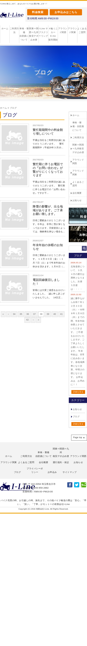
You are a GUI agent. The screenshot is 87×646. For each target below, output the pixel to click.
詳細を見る (78, 392)
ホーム (4, 28)
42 (27, 319)
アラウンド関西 (62, 30)
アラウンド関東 (72, 30)
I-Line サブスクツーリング (43, 32)
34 (14, 314)
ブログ (13, 108)
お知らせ (77, 200)
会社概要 (77, 193)
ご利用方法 (14, 30)
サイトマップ (70, 472)
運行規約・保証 (61, 462)
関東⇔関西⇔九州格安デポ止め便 (33, 34)
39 (48, 314)
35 (21, 314)
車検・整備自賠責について (24, 34)
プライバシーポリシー (35, 470)
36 (27, 314)
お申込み (52, 472)
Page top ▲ (79, 437)
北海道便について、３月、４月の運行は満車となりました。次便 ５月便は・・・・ (78, 277)
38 (41, 314)
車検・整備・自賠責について (78, 126)
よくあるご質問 (82, 30)
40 (54, 314)
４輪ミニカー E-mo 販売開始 (53, 34)
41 (61, 314)
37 (34, 314)
